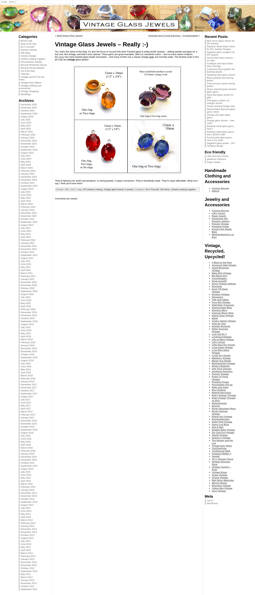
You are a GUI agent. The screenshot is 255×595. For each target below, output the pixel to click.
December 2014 (29, 493)
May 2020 (26, 303)
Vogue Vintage (219, 475)
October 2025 (28, 110)
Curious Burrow (220, 188)
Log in (210, 500)
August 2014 (27, 505)
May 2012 (26, 574)
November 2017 (29, 387)
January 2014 (28, 526)
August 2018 (27, 360)
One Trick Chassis (221, 368)
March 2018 (27, 375)
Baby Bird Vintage (221, 273)
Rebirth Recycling (221, 392)
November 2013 (29, 532)
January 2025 (28, 137)
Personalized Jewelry (31, 62)
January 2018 (28, 381)
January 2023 (28, 210)
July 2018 (25, 363)
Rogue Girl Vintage (222, 416)
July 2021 (25, 261)
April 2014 (26, 517)
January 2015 (28, 490)
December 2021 (29, 246)
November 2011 (29, 583)
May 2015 (26, 478)
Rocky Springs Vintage (220, 412)
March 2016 (27, 447)
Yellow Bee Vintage (222, 488)
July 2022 (25, 228)
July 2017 (25, 399)
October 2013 (28, 535)
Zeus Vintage (219, 491)
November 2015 (29, 459)
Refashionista (219, 403)
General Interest (29, 50)
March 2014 (27, 520)
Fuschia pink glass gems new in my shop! (219, 138)
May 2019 (26, 333)
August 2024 (27, 152)
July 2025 (25, 119)
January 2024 (28, 173)
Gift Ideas (25, 53)
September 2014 (29, 502)
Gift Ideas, (165, 189)
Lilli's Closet (218, 213)
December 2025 (29, 104)
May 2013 (26, 547)
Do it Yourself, (153, 189)
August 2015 (27, 469)
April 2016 (26, 444)
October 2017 (28, 390)
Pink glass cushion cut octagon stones (218, 101)
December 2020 (29, 282)
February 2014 (28, 523)
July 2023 (25, 192)
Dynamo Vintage (221, 294)
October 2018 (28, 354)
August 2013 (27, 538)
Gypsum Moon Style (223, 313)
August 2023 (27, 189)
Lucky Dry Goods (221, 355)
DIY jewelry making (92, 189)
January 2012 (28, 580)
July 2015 (25, 472)
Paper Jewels (213, 162)
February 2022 (28, 240)
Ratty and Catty (220, 387)
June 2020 (26, 300)
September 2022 (29, 222)
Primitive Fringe (220, 226)
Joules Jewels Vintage (224, 321)
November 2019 (29, 315)
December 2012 (29, 562)
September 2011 (29, 589)
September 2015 (29, 465)
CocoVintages (219, 278)
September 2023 (29, 186)
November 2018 (29, 351)
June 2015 (26, 475)
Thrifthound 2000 (221, 451)
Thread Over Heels (222, 445)
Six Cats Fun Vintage (223, 432)
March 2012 (27, 577)
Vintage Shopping (30, 91)
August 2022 (27, 225)
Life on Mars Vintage (223, 339)
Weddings (26, 94)
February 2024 (28, 170)
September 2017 (29, 393)
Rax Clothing (219, 390)
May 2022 (26, 234)
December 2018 (29, 348)
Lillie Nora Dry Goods (217, 156)
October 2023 (28, 183)
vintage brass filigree (31, 82)
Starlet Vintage (220, 435)
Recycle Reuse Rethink (32, 68)
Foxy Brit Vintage (221, 302)
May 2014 (26, 514)
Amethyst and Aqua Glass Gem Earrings (220, 64)
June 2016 (26, 438)
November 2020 (29, 285)
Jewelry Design (28, 56)
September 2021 (29, 255)
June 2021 (26, 264)
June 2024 (26, 158)
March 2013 (27, 553)
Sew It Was (217, 427)
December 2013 (29, 529)
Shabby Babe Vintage (223, 430)
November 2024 (29, 143)
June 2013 (26, 544)
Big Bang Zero (219, 275)
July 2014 (25, 508)
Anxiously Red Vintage (224, 265)
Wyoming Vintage (221, 485)
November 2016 (29, 423)
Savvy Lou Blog (220, 424)
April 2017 (26, 408)
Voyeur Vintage (220, 477)
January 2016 (28, 453)
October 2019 (28, 318)
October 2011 (28, 586)
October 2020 (28, 288)
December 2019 (29, 312)
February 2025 (28, 134)
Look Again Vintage (222, 347)
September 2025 (29, 113)
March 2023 (27, 204)
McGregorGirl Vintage (223, 363)
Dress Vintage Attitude (224, 283)
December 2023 (29, 176)
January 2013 (28, 559)
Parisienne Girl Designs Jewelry (221, 220)
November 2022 (29, 216)
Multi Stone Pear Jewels (70, 35)
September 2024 (29, 149)
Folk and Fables (220, 299)
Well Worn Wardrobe (223, 480)
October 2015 (28, 462)
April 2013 (26, 550)
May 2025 (26, 125)
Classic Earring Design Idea (221, 106)
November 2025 (29, 107)
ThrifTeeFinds (219, 448)
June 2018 (26, 366)
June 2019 (26, 330)
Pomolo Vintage (220, 224)
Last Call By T (219, 334)
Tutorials (25, 74)
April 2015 (26, 481)
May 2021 (26, 267)
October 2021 (28, 252)
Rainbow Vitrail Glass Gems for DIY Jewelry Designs (221, 47)
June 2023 (26, 195)
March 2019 (27, 339)
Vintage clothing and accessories (30, 87)
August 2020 (27, 294)
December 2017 (29, 384)
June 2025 (26, 122)
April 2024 (26, 164)
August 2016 (27, 432)
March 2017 (27, 411)
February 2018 (28, 378)
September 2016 (29, 429)
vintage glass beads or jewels (118, 189)
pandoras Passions (216, 159)
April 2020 (26, 306)
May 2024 (26, 161)
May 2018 (26, 369)
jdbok (215, 318)
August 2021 (27, 258)
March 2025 (27, 131)
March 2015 (27, 484)
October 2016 (28, 426)
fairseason (217, 297)
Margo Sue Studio (221, 360)
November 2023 (29, 179)
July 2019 (25, 327)
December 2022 (29, 213)
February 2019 (28, 342)
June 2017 (26, 402)
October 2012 (28, 568)
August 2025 (27, 116)
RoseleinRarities (221, 419)
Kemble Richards (221, 326)
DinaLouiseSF (219, 281)
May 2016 (26, 441)
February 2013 (28, 556)
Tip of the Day (28, 71)
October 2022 (28, 219)
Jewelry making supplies (33, 59)
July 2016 (25, 435)
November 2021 (29, 249)
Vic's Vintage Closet (222, 459)
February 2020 (28, 309)
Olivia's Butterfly (221, 366)
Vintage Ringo (219, 472)
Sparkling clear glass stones (221, 74)
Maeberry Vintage (221, 358)
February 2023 (28, 207)
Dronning (217, 286)
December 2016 (29, 420)
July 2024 (25, 155)
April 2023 (26, 201)
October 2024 (28, 146)
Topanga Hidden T (221, 453)
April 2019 (26, 336)
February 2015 (28, 487)
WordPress (212, 503)
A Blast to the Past (222, 262)
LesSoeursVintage (221, 337)
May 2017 (26, 405)
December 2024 (29, 140)
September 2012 (29, 571)
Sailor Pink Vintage (222, 422)
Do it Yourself (27, 47)
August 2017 (27, 396)
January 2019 (28, 345)
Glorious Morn (219, 310)
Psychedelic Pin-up (222, 384)
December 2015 (29, 456)
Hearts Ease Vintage (223, 315)
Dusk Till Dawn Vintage (220, 290)
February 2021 (28, 276)
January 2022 (28, 243)
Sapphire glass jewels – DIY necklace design (221, 144)
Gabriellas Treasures (223, 305)
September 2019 (29, 321)
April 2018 (26, 372)
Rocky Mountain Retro (224, 408)
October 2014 (28, 499)
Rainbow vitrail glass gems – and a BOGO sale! (221, 133)
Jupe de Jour (219, 323)
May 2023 (26, 198)
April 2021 (26, 270)
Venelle (216, 456)
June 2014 (26, 511)
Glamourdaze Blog (222, 307)
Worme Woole (219, 483)
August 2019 (27, 324)
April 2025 (26, 128)
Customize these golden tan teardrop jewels (221, 70)
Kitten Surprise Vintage (220, 330)
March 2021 (27, 273)
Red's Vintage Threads (224, 395)
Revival (216, 406)
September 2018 (29, 357)
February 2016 (28, 450)
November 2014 (29, 496)
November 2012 (29, 565)
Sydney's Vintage (221, 438)
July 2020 (25, 297)
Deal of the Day (28, 43)
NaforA (215, 191)
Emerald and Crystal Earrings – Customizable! (173, 35)
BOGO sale (26, 40)
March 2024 (27, 167)
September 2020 (29, 291)
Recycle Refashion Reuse (34, 65)
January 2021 (28, 279)
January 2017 (28, 417)
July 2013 (25, 541)
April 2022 (26, 237)
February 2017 (28, 414)
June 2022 (26, 231)
